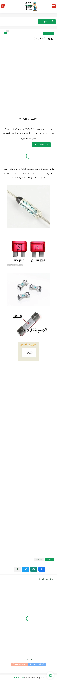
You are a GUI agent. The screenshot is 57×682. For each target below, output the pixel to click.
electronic (48, 33)
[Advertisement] (28, 83)
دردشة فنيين (18, 678)
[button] (41, 569)
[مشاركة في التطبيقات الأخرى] (17, 569)
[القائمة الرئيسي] (54, 6)
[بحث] (3, 6)
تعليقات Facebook (37, 664)
